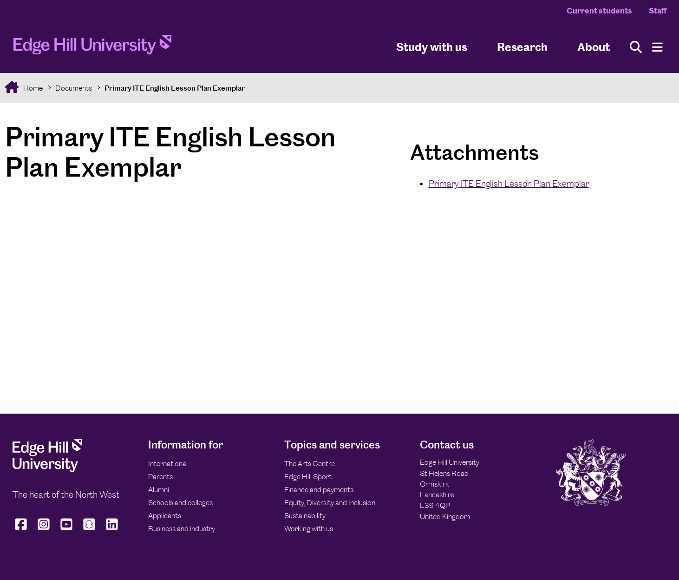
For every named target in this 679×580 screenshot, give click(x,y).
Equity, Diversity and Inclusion (329, 502)
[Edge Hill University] (47, 469)
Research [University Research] (522, 46)
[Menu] (657, 47)
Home (32, 88)
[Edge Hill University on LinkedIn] (112, 530)
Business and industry (181, 528)
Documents (73, 88)
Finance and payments (318, 489)
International (168, 463)
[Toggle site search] (636, 47)
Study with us (431, 46)
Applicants (164, 515)
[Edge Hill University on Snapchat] (89, 530)
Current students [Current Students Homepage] (599, 10)
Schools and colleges (180, 502)
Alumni (158, 489)
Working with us (308, 528)
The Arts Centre (309, 463)
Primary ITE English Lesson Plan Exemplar (174, 88)
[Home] (92, 47)
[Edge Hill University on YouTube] (66, 530)
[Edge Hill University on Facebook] (22, 530)
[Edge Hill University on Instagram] (43, 530)
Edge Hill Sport (308, 476)
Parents (160, 476)
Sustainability (305, 515)
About (593, 46)
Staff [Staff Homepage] (657, 10)
